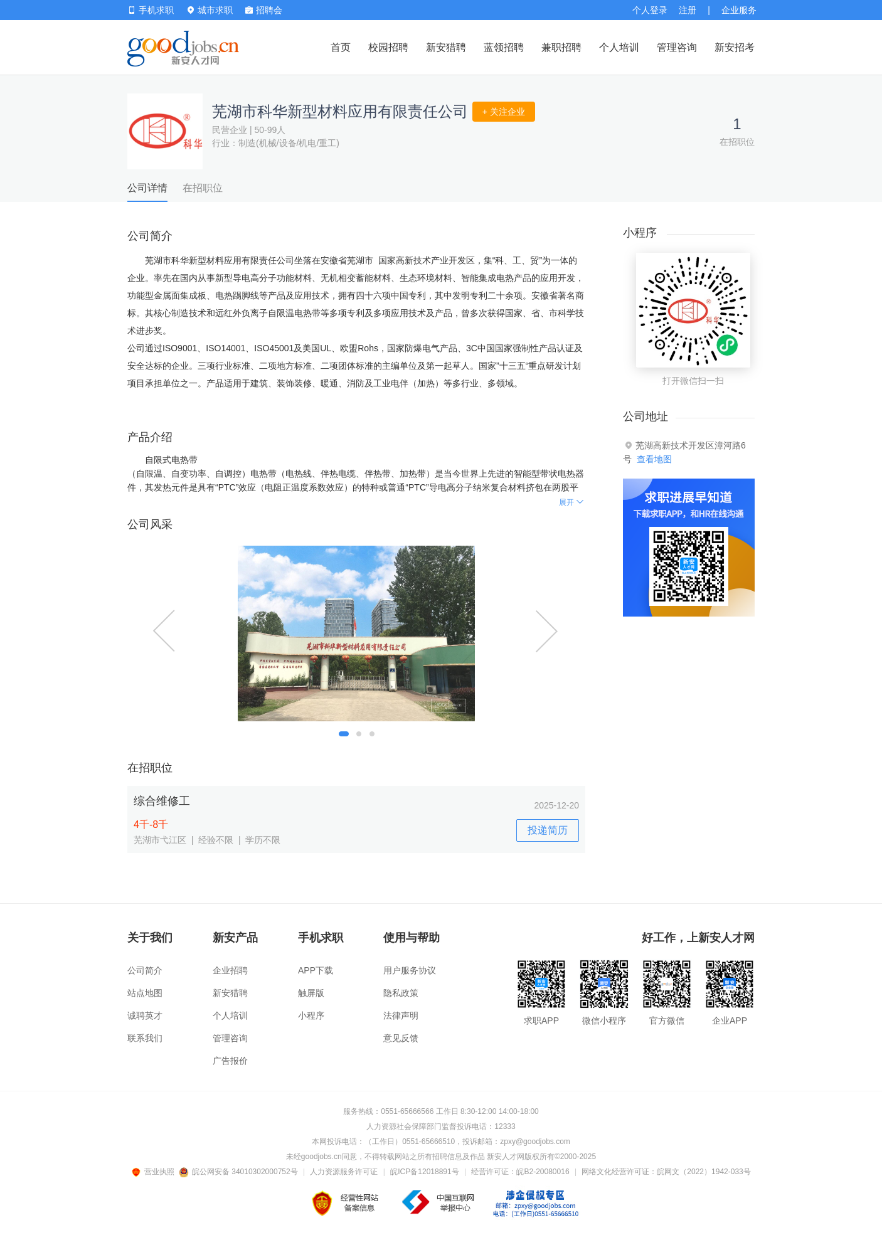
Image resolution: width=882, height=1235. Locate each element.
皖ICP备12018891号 (424, 1171)
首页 (341, 47)
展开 (572, 502)
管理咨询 (677, 47)
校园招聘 (388, 47)
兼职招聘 (561, 47)
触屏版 (311, 993)
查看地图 (654, 459)
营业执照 (155, 1171)
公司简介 (144, 970)
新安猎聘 (446, 47)
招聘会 (263, 10)
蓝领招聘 (504, 47)
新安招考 (735, 47)
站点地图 (144, 993)
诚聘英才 (144, 1015)
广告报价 (230, 1061)
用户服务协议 (409, 970)
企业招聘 (230, 970)
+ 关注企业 (503, 112)
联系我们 (144, 1038)
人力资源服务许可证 (344, 1171)
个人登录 (649, 10)
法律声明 (400, 1015)
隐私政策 (400, 993)
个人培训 (619, 47)
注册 (687, 10)
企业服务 (739, 10)
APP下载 (315, 970)
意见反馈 (400, 1038)
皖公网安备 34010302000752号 (239, 1171)
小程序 (311, 1015)
